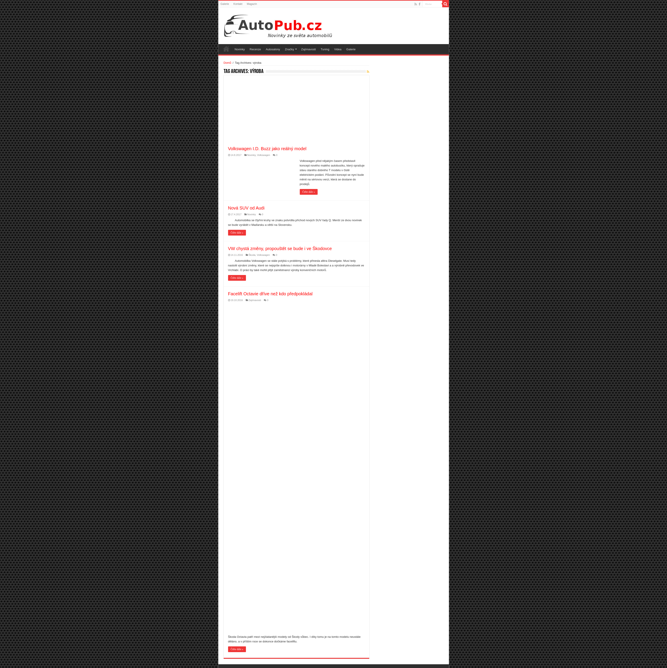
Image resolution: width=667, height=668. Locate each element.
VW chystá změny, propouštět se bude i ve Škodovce (280, 248)
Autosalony (273, 49)
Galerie (225, 4)
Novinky (240, 49)
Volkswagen (263, 155)
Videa (337, 49)
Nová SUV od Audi (246, 208)
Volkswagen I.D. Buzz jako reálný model (267, 148)
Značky (289, 49)
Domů (227, 62)
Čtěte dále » (308, 191)
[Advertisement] (307, 113)
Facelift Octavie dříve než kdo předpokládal (270, 293)
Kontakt (237, 4)
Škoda (252, 255)
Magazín (252, 4)
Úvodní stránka (226, 48)
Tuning (325, 49)
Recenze (255, 49)
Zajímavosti (308, 49)
